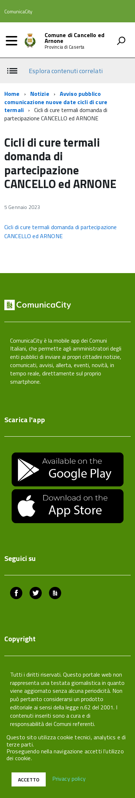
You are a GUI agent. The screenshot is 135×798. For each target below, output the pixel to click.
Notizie (39, 93)
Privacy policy (69, 779)
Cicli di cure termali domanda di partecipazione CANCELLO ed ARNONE (60, 231)
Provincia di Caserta (65, 47)
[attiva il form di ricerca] (121, 40)
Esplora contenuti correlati (65, 71)
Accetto (28, 779)
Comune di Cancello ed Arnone (74, 38)
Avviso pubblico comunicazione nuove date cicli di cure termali (55, 102)
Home (12, 93)
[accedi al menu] (11, 40)
